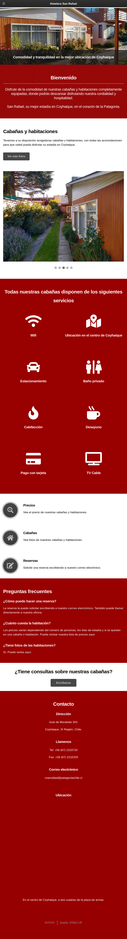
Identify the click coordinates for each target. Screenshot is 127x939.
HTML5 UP (75, 922)
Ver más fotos (16, 156)
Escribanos (63, 682)
